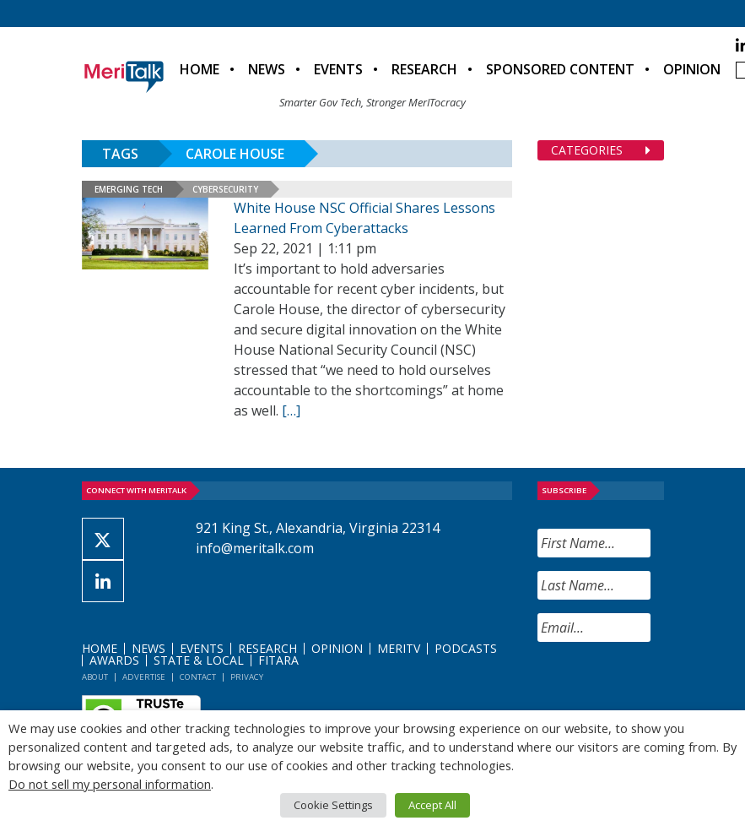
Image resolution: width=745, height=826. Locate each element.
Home (199, 69)
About (95, 676)
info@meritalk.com (255, 548)
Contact (198, 676)
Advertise (143, 676)
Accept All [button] (432, 804)
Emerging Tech (128, 189)
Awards (114, 660)
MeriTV (398, 648)
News (266, 69)
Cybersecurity (225, 189)
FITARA (278, 660)
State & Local (199, 660)
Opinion (692, 69)
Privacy (246, 676)
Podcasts (466, 648)
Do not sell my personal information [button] (109, 783)
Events (338, 69)
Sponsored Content (560, 69)
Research (424, 69)
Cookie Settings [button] (333, 804)
